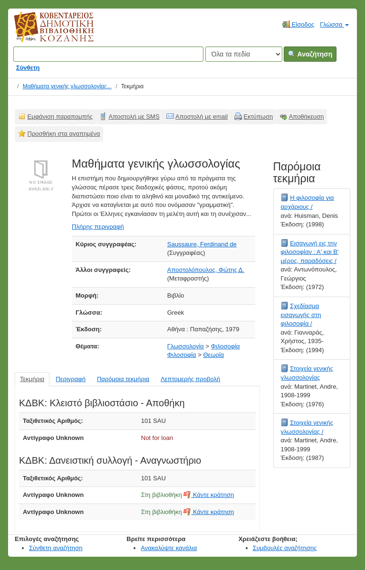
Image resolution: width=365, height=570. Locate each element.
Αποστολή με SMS (134, 116)
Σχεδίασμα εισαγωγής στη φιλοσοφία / (301, 314)
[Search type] (243, 54)
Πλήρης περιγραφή (98, 226)
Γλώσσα (334, 24)
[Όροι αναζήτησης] (108, 54)
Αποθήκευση (306, 116)
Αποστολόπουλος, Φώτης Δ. (205, 269)
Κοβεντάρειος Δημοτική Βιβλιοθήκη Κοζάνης (45, 32)
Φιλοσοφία (225, 346)
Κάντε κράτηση (208, 494)
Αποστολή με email (201, 116)
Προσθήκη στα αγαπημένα (64, 133)
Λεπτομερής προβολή (190, 379)
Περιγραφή (71, 379)
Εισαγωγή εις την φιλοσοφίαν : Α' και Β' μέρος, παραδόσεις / (310, 252)
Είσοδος (298, 24)
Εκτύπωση (258, 116)
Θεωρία (213, 354)
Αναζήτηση (310, 54)
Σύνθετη (28, 67)
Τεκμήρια (32, 379)
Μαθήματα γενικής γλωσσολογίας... (67, 86)
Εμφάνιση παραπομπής (60, 116)
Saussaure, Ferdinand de (202, 244)
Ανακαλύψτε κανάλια (169, 547)
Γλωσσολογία (185, 346)
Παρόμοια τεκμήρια (123, 379)
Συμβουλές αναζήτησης (285, 547)
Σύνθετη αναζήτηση (56, 547)
